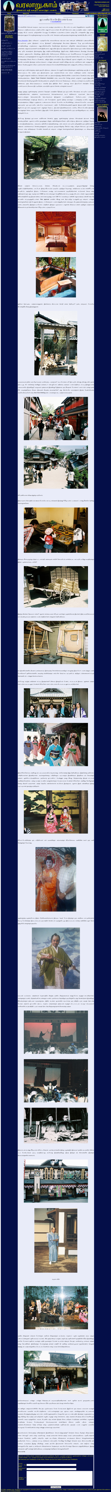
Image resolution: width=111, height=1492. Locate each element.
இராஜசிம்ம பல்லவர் (100, 137)
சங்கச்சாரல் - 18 (5, 72)
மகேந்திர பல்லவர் (99, 94)
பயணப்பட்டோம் (31, 16)
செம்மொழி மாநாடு (100, 54)
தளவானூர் (97, 122)
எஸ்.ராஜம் (97, 82)
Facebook (75, 13)
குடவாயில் (97, 96)
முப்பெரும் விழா (99, 57)
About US (26, 13)
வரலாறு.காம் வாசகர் (100, 91)
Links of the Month (6, 70)
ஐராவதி (97, 55)
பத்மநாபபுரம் (98, 126)
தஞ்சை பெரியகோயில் (100, 101)
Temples (58, 13)
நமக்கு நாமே (4, 40)
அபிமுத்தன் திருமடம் (6, 43)
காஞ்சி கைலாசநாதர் (100, 100)
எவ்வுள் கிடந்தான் (6, 58)
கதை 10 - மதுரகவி (6, 45)
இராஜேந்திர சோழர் (100, 83)
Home (9, 13)
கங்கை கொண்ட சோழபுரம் (101, 128)
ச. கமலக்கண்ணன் (56, 21)
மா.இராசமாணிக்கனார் (100, 98)
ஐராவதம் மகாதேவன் (100, 87)
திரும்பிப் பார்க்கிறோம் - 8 (7, 48)
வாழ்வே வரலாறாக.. (100, 135)
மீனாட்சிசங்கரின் (23, 40)
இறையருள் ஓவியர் (99, 92)
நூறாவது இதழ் (98, 78)
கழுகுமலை (97, 129)
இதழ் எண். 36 (21, 16)
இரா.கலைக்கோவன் (100, 89)
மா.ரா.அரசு (97, 85)
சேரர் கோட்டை (98, 52)
